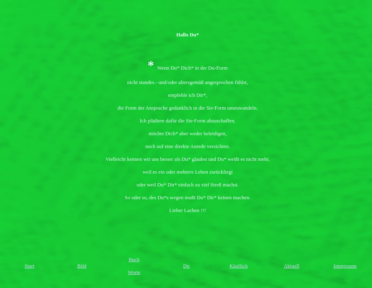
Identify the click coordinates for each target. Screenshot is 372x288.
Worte (134, 272)
